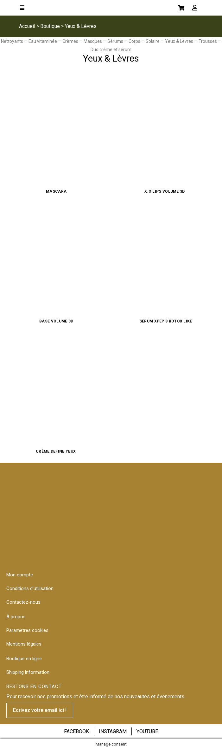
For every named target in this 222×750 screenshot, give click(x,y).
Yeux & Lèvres (179, 41)
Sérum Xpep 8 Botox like (165, 321)
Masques (93, 41)
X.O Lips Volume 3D (165, 191)
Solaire (153, 41)
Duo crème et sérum (111, 49)
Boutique (50, 26)
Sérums (115, 41)
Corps (135, 41)
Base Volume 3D (56, 321)
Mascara (56, 191)
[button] (39, 710)
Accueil (27, 26)
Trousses (208, 41)
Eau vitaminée (43, 41)
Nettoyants (12, 41)
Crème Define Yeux (56, 451)
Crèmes (70, 41)
